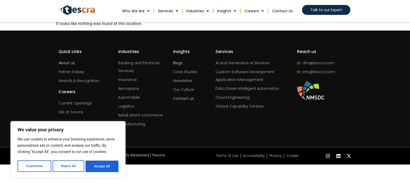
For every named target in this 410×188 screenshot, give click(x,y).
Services (168, 11)
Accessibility (253, 155)
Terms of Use (226, 155)
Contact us (282, 11)
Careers (254, 11)
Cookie (294, 155)
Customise (34, 166)
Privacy (276, 155)
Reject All (68, 166)
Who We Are (136, 11)
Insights (226, 11)
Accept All (102, 166)
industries (197, 11)
